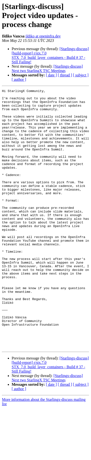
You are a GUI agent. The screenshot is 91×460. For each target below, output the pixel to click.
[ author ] (19, 79)
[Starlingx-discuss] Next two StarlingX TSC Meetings (47, 68)
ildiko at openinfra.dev (43, 36)
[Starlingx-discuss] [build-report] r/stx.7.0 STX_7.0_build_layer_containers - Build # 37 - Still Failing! (50, 55)
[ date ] (51, 75)
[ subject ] (81, 75)
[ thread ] (65, 75)
